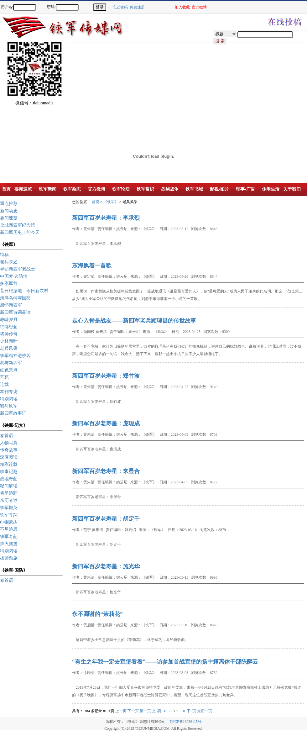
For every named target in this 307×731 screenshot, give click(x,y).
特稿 (4, 254)
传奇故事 (9, 450)
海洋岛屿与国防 (15, 298)
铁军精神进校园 (15, 355)
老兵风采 (9, 348)
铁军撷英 (9, 507)
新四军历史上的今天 (19, 232)
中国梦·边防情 (14, 276)
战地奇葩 (9, 478)
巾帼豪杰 (9, 522)
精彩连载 (9, 464)
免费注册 (137, 7)
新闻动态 (9, 210)
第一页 (145, 711)
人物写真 (9, 442)
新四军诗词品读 (15, 312)
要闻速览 (9, 218)
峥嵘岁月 (9, 319)
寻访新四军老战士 (17, 269)
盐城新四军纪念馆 (17, 225)
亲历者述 (9, 500)
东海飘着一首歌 (92, 265)
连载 (4, 384)
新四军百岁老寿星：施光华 (106, 566)
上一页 (121, 711)
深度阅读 (9, 457)
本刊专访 (9, 391)
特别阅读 (9, 399)
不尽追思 (9, 529)
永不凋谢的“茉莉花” (97, 614)
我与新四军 (11, 362)
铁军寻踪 (9, 515)
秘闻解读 (9, 486)
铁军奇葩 (9, 536)
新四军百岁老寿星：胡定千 (106, 519)
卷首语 (6, 435)
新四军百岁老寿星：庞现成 (106, 423)
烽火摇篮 (9, 543)
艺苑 (4, 377)
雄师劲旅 (9, 558)
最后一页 (204, 711)
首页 (95, 202)
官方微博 (199, 7)
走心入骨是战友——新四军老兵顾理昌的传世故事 (134, 321)
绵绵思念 (9, 326)
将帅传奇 (9, 334)
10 (183, 711)
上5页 (156, 711)
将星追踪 (9, 493)
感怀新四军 (11, 305)
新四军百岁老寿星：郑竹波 (106, 376)
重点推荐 (9, 203)
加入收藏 (182, 7)
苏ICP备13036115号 (185, 721)
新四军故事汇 (13, 413)
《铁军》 (110, 202)
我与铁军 (9, 406)
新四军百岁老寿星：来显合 (106, 471)
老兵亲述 (9, 262)
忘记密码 (120, 7)
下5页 (191, 711)
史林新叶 (9, 341)
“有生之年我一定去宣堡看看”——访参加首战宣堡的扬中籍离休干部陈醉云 (165, 662)
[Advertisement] (84, 87)
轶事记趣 (9, 471)
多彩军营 (9, 283)
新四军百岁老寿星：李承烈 (106, 218)
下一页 (133, 711)
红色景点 (9, 370)
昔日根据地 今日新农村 (24, 290)
